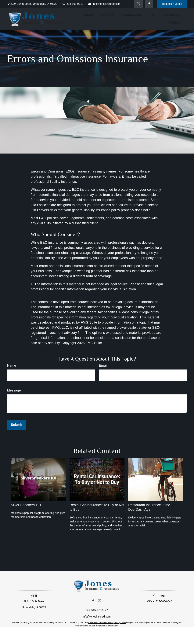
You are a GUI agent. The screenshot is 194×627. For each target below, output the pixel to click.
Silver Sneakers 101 (26, 505)
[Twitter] (138, 4)
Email (103, 365)
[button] (88, 15)
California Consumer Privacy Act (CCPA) (107, 622)
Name (11, 365)
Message (14, 390)
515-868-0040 (72, 3)
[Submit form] (16, 425)
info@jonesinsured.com (104, 3)
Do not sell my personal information (101, 626)
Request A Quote (172, 3)
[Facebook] (149, 4)
